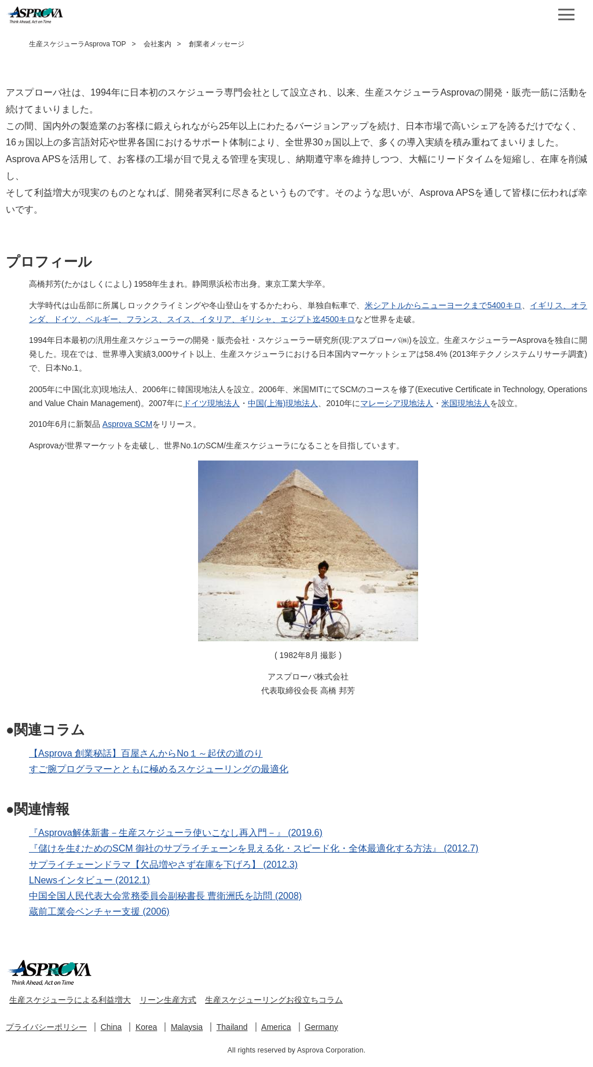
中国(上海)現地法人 (283, 403)
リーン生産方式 (168, 999)
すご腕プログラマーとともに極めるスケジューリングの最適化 (158, 769)
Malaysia (187, 1027)
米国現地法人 (465, 403)
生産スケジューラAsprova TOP (77, 44)
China (111, 1027)
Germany (321, 1027)
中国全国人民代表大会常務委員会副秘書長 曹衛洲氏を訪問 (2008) (165, 896)
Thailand (232, 1027)
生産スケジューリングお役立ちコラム (274, 999)
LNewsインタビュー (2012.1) (89, 880)
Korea (146, 1027)
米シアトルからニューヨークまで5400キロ (443, 305)
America (276, 1027)
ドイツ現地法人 (211, 403)
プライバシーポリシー (46, 1027)
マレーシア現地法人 (396, 403)
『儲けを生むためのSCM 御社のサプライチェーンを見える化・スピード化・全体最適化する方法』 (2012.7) (253, 848)
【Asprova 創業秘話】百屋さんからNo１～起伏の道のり (146, 753)
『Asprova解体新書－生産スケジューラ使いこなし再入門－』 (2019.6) (176, 833)
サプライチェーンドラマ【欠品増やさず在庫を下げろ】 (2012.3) (163, 864)
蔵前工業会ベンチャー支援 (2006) (99, 911)
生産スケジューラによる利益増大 (70, 999)
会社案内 (157, 44)
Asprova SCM (127, 424)
